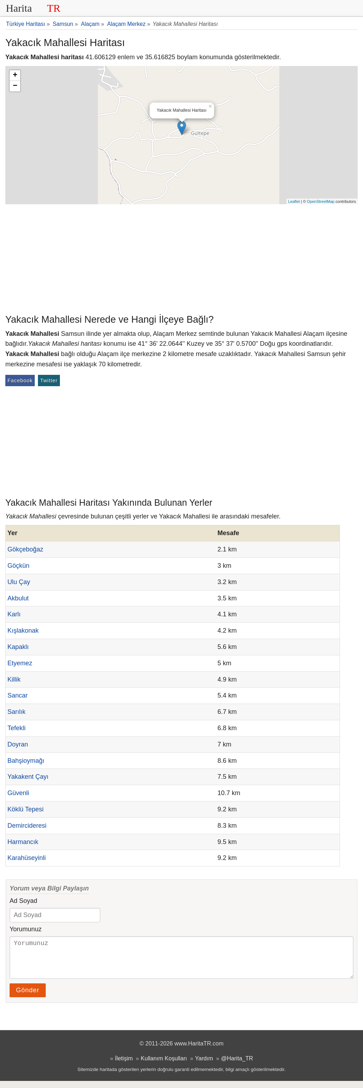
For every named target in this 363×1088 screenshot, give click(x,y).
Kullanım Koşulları (164, 1065)
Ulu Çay (18, 581)
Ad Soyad (23, 900)
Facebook (20, 380)
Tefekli (16, 728)
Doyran (17, 744)
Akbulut (18, 598)
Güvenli (18, 792)
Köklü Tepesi (25, 809)
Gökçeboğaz (25, 549)
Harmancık (22, 841)
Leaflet (294, 201)
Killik (14, 679)
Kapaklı (18, 646)
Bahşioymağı (25, 760)
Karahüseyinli (26, 857)
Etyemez (19, 663)
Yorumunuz (25, 929)
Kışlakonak (23, 630)
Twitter (48, 380)
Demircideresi (26, 825)
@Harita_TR (237, 1065)
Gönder (27, 997)
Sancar (17, 695)
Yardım (204, 1065)
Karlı (14, 614)
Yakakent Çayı (28, 776)
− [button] (15, 86)
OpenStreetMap (321, 201)
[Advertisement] (181, 257)
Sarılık (16, 711)
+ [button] (15, 75)
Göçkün (18, 565)
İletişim (124, 1065)
